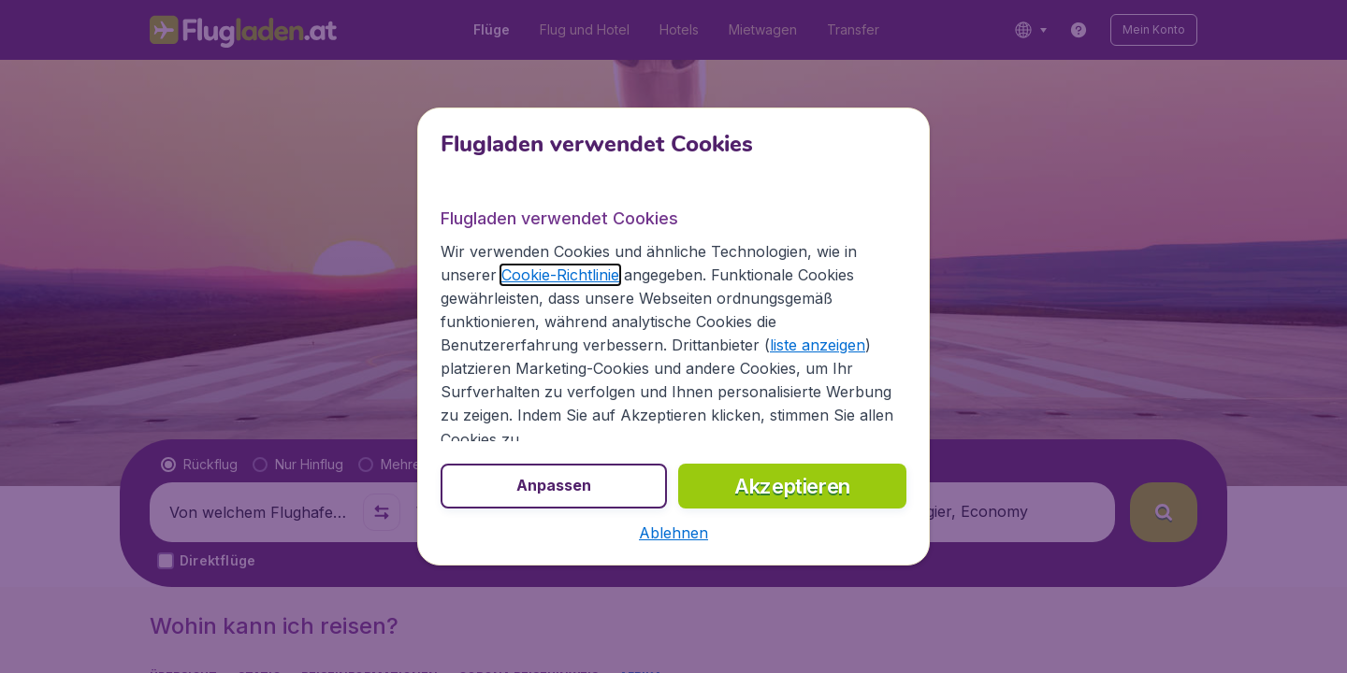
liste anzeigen (817, 345)
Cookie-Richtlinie (560, 274)
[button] (673, 532)
